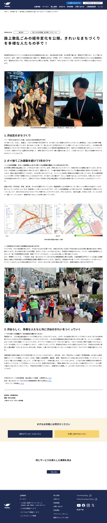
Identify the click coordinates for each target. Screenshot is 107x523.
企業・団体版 (30, 505)
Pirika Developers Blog (85, 499)
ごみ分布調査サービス (28, 508)
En (102, 7)
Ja (98, 7)
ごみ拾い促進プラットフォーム (31, 503)
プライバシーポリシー (61, 514)
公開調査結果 (91, 7)
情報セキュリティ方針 (61, 517)
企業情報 (37, 7)
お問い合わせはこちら (77, 434)
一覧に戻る (53, 472)
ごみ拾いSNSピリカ (40, 505)
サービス (45, 7)
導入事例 (54, 7)
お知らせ (62, 7)
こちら (49, 378)
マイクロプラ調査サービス (30, 512)
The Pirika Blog (82, 495)
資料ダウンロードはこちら (30, 434)
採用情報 (70, 7)
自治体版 (23, 505)
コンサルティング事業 (28, 516)
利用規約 (56, 510)
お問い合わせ (79, 7)
